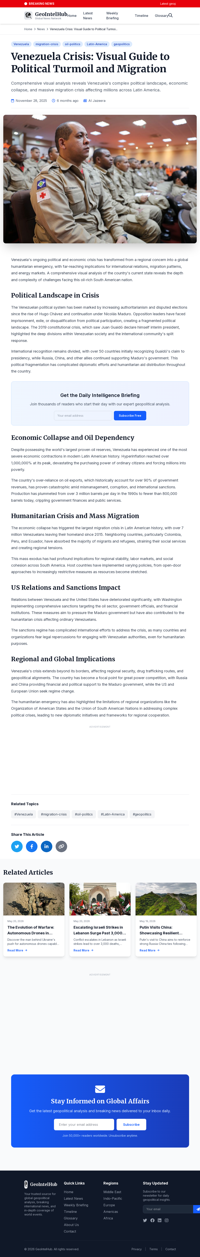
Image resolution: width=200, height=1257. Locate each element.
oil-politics (72, 44)
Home (72, 16)
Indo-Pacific (112, 1198)
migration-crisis (47, 44)
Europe (109, 1205)
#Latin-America (113, 814)
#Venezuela (23, 814)
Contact (70, 1231)
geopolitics (122, 44)
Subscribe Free (130, 415)
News (41, 29)
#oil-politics (84, 814)
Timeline (141, 16)
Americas (110, 1212)
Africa (108, 1218)
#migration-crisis (54, 814)
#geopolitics (142, 814)
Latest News (88, 15)
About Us (71, 1225)
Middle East (112, 1192)
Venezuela (21, 44)
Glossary (161, 16)
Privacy (137, 1249)
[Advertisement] (100, 759)
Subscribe (131, 1124)
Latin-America (97, 44)
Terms (153, 1249)
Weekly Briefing (112, 15)
